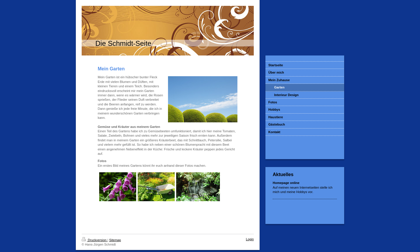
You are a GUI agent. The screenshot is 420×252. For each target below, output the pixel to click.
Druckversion (94, 240)
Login (250, 239)
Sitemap (115, 240)
